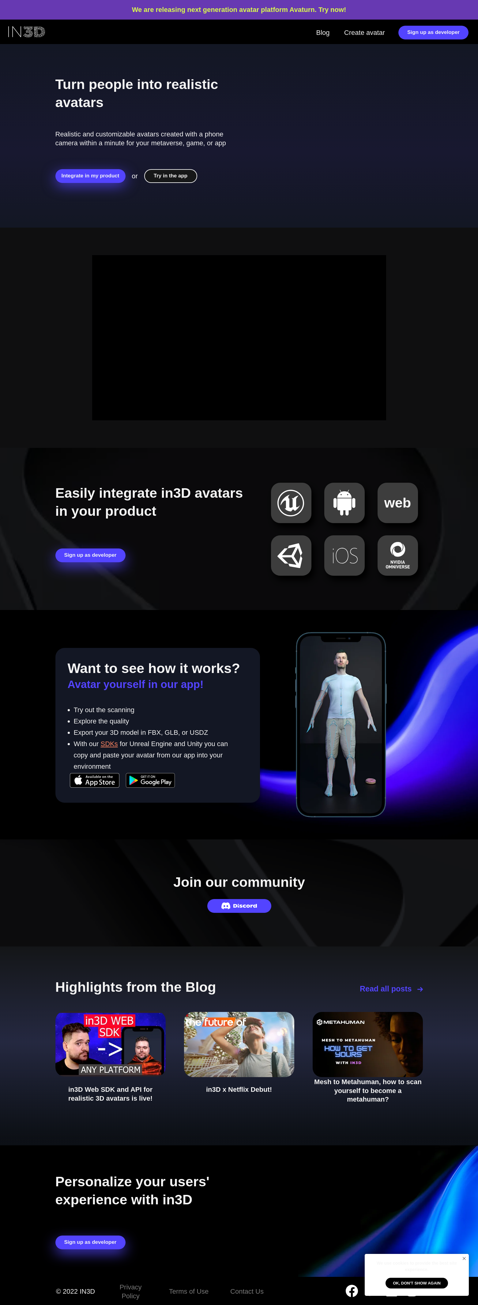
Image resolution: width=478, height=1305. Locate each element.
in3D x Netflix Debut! (239, 1089)
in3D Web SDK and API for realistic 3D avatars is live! (110, 1094)
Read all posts (386, 988)
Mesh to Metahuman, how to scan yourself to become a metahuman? (368, 1090)
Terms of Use (189, 1291)
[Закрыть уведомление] (464, 1258)
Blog (322, 32)
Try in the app (171, 176)
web (397, 503)
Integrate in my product (90, 176)
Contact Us (247, 1291)
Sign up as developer (433, 32)
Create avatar (364, 32)
